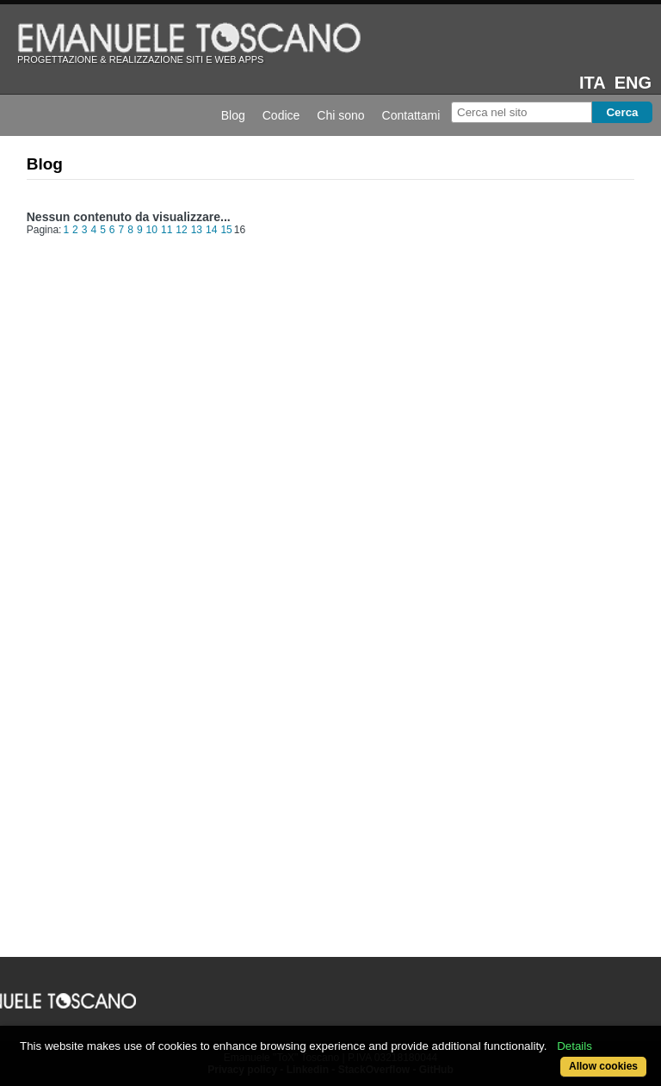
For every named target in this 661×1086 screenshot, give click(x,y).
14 (211, 230)
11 (166, 230)
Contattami (411, 115)
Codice (281, 115)
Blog (233, 115)
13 (196, 230)
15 (226, 230)
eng (633, 82)
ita (592, 82)
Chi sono (340, 115)
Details (574, 1046)
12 (181, 230)
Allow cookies (603, 1066)
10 (152, 230)
